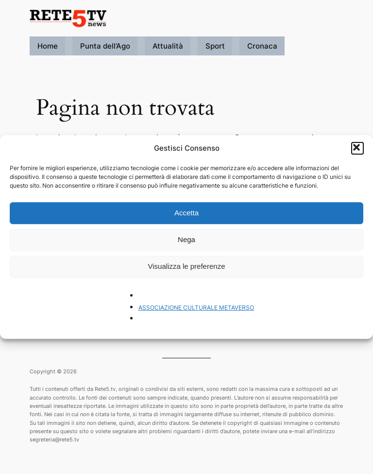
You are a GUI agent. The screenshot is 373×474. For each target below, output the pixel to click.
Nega (186, 239)
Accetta (186, 213)
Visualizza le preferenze (186, 266)
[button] (357, 148)
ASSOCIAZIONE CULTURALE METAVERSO (196, 307)
